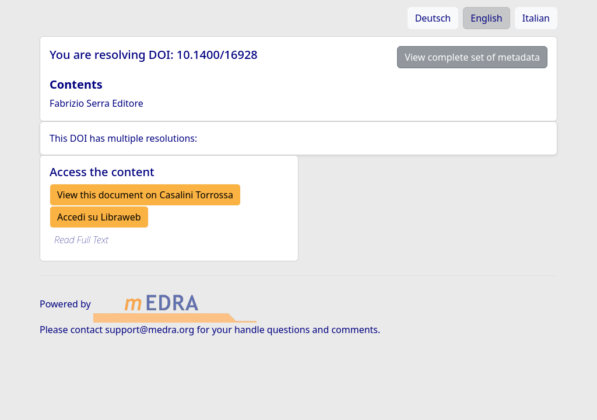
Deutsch (433, 18)
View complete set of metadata (472, 57)
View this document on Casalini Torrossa (145, 194)
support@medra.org (149, 329)
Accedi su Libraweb (99, 217)
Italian (536, 18)
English (486, 18)
